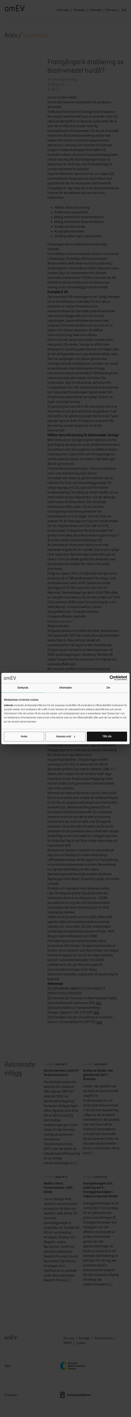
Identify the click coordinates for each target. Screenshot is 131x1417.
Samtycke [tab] (22, 687)
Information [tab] (65, 687)
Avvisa (24, 736)
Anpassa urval (65, 736)
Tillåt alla (107, 736)
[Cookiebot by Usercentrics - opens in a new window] (112, 678)
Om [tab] (108, 687)
